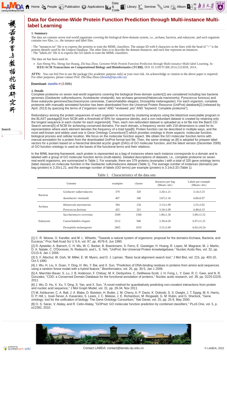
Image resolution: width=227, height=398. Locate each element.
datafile (53, 83)
